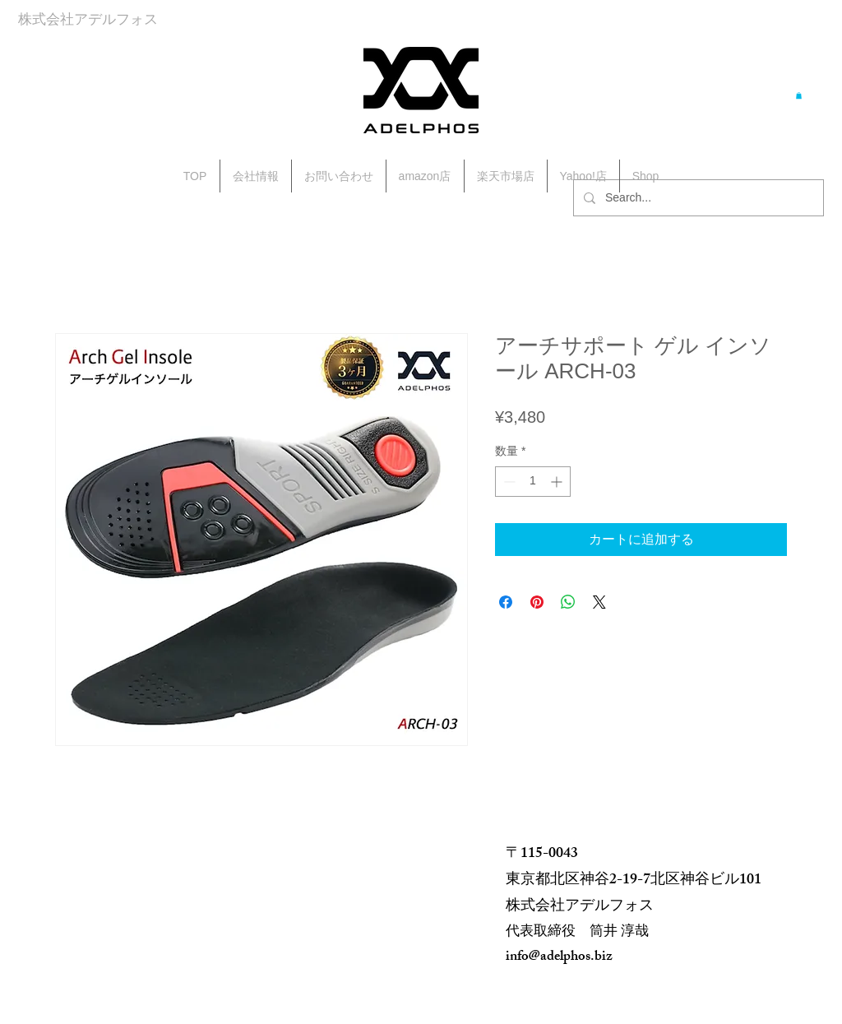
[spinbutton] (533, 481)
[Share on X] (599, 602)
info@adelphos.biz (559, 957)
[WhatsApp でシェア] (568, 602)
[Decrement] (507, 481)
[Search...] (697, 197)
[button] (799, 95)
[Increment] (558, 481)
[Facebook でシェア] (506, 602)
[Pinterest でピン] (537, 602)
